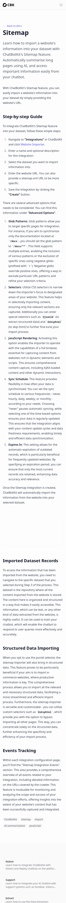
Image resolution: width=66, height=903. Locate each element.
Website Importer (32, 144)
